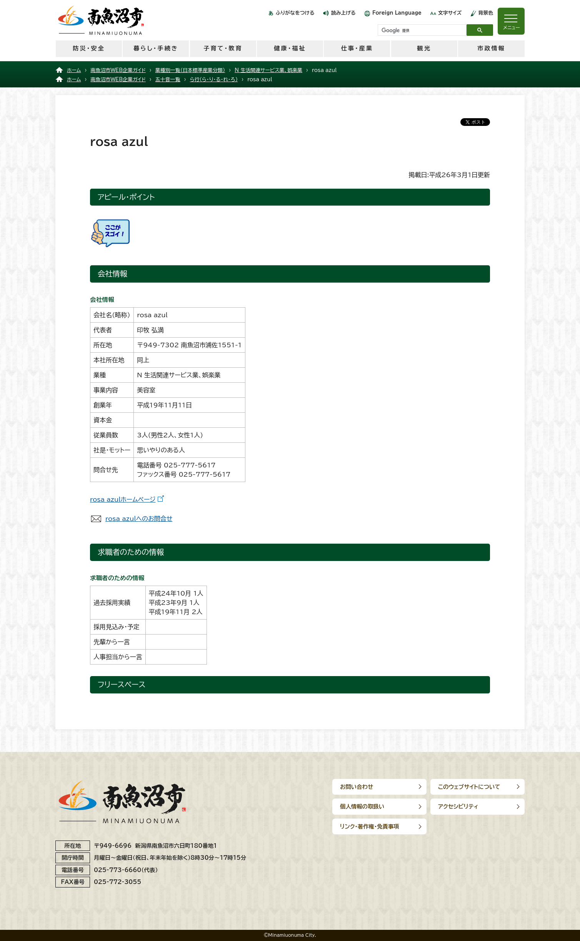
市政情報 (491, 48)
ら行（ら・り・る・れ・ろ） (214, 79)
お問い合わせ (356, 787)
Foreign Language (397, 12)
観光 (424, 48)
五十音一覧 (167, 79)
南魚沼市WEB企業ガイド (118, 70)
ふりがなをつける (295, 12)
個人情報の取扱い (362, 806)
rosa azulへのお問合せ (138, 519)
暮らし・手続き (155, 48)
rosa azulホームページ (122, 499)
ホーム (74, 70)
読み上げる (343, 12)
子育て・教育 (222, 48)
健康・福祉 (290, 48)
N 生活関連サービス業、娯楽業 (268, 70)
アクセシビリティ (458, 806)
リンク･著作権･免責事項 (369, 826)
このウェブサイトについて (469, 787)
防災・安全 (89, 48)
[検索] (421, 30)
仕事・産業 (357, 48)
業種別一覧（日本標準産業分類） (190, 70)
